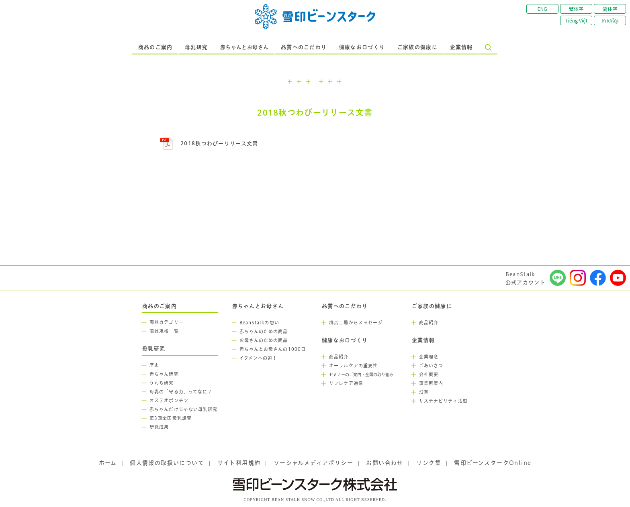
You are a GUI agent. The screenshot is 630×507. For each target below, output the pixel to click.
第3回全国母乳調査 (170, 418)
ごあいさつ (431, 366)
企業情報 (461, 47)
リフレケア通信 (346, 383)
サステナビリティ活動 (443, 401)
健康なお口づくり (362, 47)
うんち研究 (161, 383)
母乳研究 (196, 47)
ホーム (108, 462)
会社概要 (428, 374)
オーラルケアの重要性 (353, 366)
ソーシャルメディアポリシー (313, 462)
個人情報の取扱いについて (167, 462)
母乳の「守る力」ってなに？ (180, 392)
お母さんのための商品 (263, 340)
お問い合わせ (384, 462)
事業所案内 (431, 383)
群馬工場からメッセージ (355, 323)
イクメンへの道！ (258, 358)
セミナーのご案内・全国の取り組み (361, 374)
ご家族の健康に (417, 47)
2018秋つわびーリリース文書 (219, 143)
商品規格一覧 (164, 331)
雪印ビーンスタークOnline (492, 462)
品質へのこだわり (304, 47)
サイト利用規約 (239, 462)
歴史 (154, 365)
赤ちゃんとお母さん (244, 47)
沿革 (424, 392)
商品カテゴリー (166, 322)
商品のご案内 (155, 47)
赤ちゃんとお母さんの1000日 (272, 349)
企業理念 (428, 357)
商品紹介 (338, 357)
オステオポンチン (168, 400)
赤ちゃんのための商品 (263, 331)
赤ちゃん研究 (164, 374)
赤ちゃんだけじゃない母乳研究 (183, 409)
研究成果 (159, 427)
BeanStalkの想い (259, 323)
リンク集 (428, 462)
